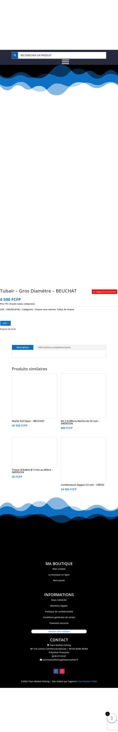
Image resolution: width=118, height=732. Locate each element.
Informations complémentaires (54, 497)
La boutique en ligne (59, 724)
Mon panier (59, 730)
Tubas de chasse (65, 459)
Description (23, 497)
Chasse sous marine (45, 459)
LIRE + (5, 472)
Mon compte (59, 718)
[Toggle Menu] (65, 62)
